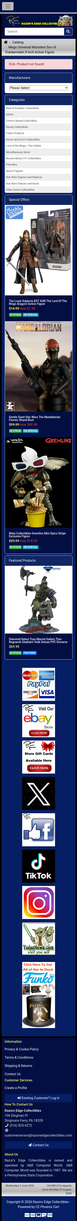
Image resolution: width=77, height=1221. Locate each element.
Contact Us (13, 1074)
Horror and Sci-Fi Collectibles (23, 139)
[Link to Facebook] (38, 829)
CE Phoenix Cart (47, 1207)
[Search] (34, 32)
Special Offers (19, 200)
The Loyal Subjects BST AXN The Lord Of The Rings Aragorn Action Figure (38, 302)
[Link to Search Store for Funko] (38, 995)
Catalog (17, 42)
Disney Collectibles (17, 126)
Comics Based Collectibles (21, 120)
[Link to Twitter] (38, 793)
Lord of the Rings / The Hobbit (23, 145)
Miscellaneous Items (18, 152)
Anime (10, 114)
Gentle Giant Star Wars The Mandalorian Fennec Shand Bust (34, 418)
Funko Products (15, 133)
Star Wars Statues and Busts (22, 183)
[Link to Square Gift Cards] (38, 757)
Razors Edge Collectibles (51, 1202)
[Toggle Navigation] (8, 6)
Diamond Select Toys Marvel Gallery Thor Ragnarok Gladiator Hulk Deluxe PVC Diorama (38, 640)
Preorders (11, 164)
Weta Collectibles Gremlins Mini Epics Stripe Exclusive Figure (37, 535)
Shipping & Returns (18, 1066)
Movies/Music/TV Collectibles (23, 158)
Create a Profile (16, 1088)
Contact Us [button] (38, 1145)
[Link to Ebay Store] (38, 720)
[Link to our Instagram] (38, 902)
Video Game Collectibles (20, 189)
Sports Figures (14, 170)
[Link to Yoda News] (38, 938)
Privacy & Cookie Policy (22, 1049)
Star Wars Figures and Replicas (24, 177)
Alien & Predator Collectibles (22, 108)
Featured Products (22, 560)
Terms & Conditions (19, 1057)
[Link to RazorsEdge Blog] (38, 866)
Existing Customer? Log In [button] (38, 1098)
